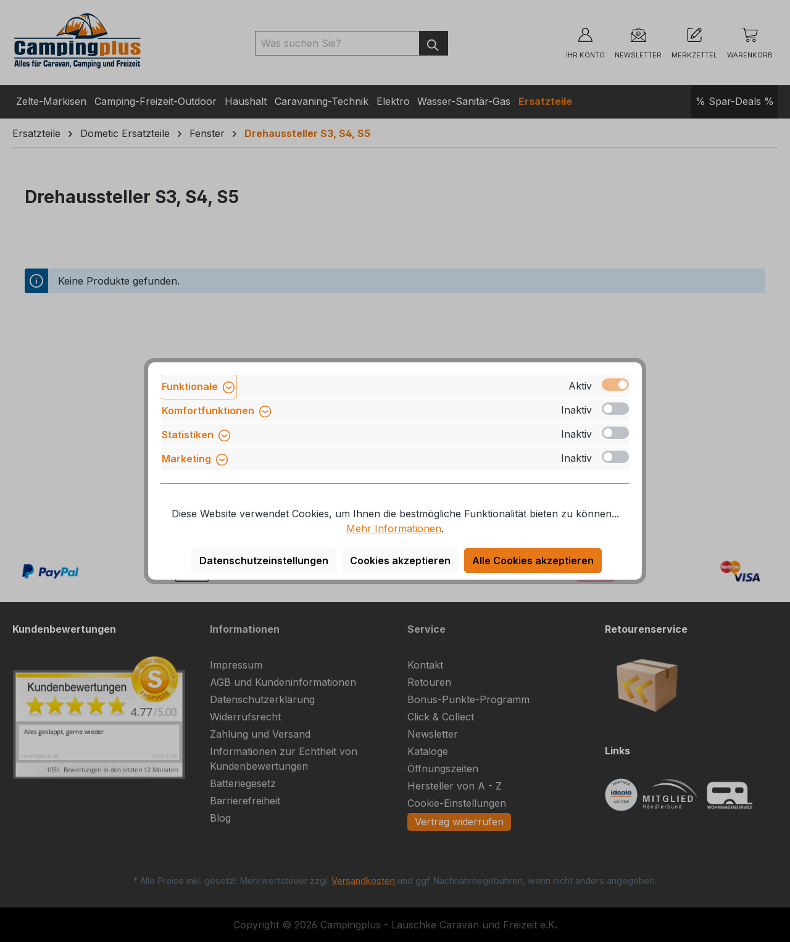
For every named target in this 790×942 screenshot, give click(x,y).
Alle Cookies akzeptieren (533, 560)
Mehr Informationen (393, 528)
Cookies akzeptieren (400, 560)
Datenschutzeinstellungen (263, 560)
